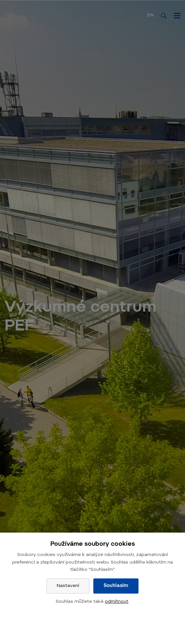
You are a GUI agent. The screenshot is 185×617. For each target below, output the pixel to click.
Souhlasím (116, 586)
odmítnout (116, 602)
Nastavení (68, 586)
